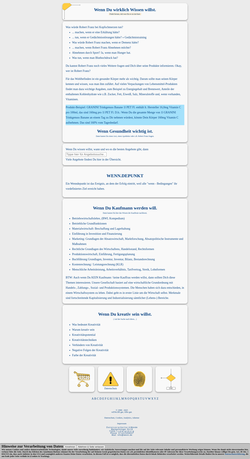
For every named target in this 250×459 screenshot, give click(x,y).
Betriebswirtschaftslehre (86, 218)
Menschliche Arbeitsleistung (88, 269)
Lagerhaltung (122, 228)
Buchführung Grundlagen (86, 259)
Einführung (78, 233)
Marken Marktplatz (82, 379)
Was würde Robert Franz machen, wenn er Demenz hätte (104, 42)
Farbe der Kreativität (84, 355)
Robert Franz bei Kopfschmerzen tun (100, 27)
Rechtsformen (146, 249)
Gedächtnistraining (135, 37)
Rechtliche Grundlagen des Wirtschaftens (96, 249)
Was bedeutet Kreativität (86, 324)
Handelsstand (128, 249)
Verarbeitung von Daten (43, 446)
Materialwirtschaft (82, 228)
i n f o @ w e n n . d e (125, 435)
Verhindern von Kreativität (87, 345)
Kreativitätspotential (84, 334)
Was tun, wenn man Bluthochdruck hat (94, 57)
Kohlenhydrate (88, 94)
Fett (119, 94)
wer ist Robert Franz (77, 70)
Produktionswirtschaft (84, 254)
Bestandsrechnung (144, 259)
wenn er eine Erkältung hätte (101, 32)
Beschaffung (102, 228)
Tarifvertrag (134, 269)
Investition (95, 233)
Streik (145, 269)
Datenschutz (110, 388)
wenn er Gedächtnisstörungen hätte (100, 37)
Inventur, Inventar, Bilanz (117, 259)
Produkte (154, 65)
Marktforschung (134, 238)
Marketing (78, 238)
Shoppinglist (82, 382)
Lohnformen (158, 269)
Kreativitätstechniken (84, 339)
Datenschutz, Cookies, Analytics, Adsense (121, 418)
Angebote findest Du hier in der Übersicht (96, 159)
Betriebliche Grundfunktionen (89, 223)
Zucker (112, 94)
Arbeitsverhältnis (116, 269)
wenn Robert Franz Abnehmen (102, 47)
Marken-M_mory (81, 377)
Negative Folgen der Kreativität (90, 350)
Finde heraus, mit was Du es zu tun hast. (125, 14)
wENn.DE (115, 412)
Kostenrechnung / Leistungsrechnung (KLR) (97, 264)
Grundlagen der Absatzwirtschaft (105, 238)
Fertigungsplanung (124, 254)
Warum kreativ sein (83, 329)
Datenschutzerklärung (235, 454)
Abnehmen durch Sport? (86, 52)
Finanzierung (114, 233)
